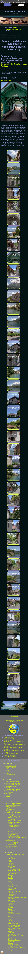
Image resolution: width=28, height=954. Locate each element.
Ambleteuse (11, 903)
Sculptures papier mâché (13, 784)
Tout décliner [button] (14, 4)
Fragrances (11, 823)
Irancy (10, 881)
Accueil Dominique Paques (14, 803)
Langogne (11, 932)
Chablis (10, 878)
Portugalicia (11, 819)
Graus (10, 861)
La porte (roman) (11, 808)
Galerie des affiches (11, 769)
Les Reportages (10, 840)
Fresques (8, 793)
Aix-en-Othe (11, 898)
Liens (7, 773)
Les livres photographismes (14, 812)
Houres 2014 (12, 844)
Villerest (10, 916)
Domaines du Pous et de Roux (17, 897)
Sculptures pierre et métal (13, 783)
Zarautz (10, 943)
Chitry (10, 879)
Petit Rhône (11, 834)
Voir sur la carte (6, 80)
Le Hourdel (11, 866)
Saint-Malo (11, 887)
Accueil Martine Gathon (12, 781)
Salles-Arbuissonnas (14, 870)
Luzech (10, 931)
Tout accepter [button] (7, 4)
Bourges (10, 875)
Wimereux (11, 904)
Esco (9, 860)
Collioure (10, 892)
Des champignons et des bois (17, 837)
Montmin (10, 912)
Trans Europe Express (14, 820)
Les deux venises (13, 833)
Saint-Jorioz (11, 910)
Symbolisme (9, 792)
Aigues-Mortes (12, 888)
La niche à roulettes (11, 806)
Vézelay (10, 884)
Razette (10, 831)
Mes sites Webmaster (12, 846)
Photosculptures (10, 809)
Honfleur (10, 921)
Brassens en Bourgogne (13, 805)
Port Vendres (12, 894)
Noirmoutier (11, 950)
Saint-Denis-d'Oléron (14, 928)
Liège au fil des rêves (14, 816)
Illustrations (9, 772)
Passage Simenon (13, 825)
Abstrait (8, 787)
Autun (10, 876)
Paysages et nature (11, 790)
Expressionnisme (11, 786)
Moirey (10, 919)
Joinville (10, 918)
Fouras (10, 929)
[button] (2, 952)
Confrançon (11, 858)
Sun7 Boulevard (13, 842)
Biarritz (10, 938)
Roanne (10, 915)
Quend (10, 867)
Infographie (9, 848)
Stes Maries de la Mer (14, 891)
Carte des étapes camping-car (15, 854)
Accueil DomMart (11, 766)
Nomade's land (12, 817)
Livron (10, 906)
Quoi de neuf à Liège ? (15, 822)
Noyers (10, 882)
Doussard (11, 907)
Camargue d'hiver (13, 815)
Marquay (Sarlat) (13, 944)
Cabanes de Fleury (13, 934)
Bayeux (10, 922)
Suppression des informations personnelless (14, 720)
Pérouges (11, 857)
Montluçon (11, 863)
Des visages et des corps (13, 789)
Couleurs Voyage (13, 826)
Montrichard (11, 949)
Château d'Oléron (13, 926)
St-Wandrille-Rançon (14, 925)
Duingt (10, 909)
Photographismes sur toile (13, 811)
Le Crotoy (11, 864)
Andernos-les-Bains (14, 869)
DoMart (8, 770)
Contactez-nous (10, 775)
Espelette (11, 941)
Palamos (10, 895)
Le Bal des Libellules (14, 836)
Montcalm (11, 889)
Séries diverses (10, 829)
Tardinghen (11, 900)
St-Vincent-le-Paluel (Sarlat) (16, 947)
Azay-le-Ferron (12, 885)
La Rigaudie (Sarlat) (14, 946)
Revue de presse (11, 767)
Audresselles (12, 901)
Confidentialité (14, 716)
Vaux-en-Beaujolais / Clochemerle (14, 872)
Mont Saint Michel (13, 923)
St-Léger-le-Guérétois (14, 913)
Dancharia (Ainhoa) (14, 940)
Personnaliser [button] (21, 4)
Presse (8, 796)
